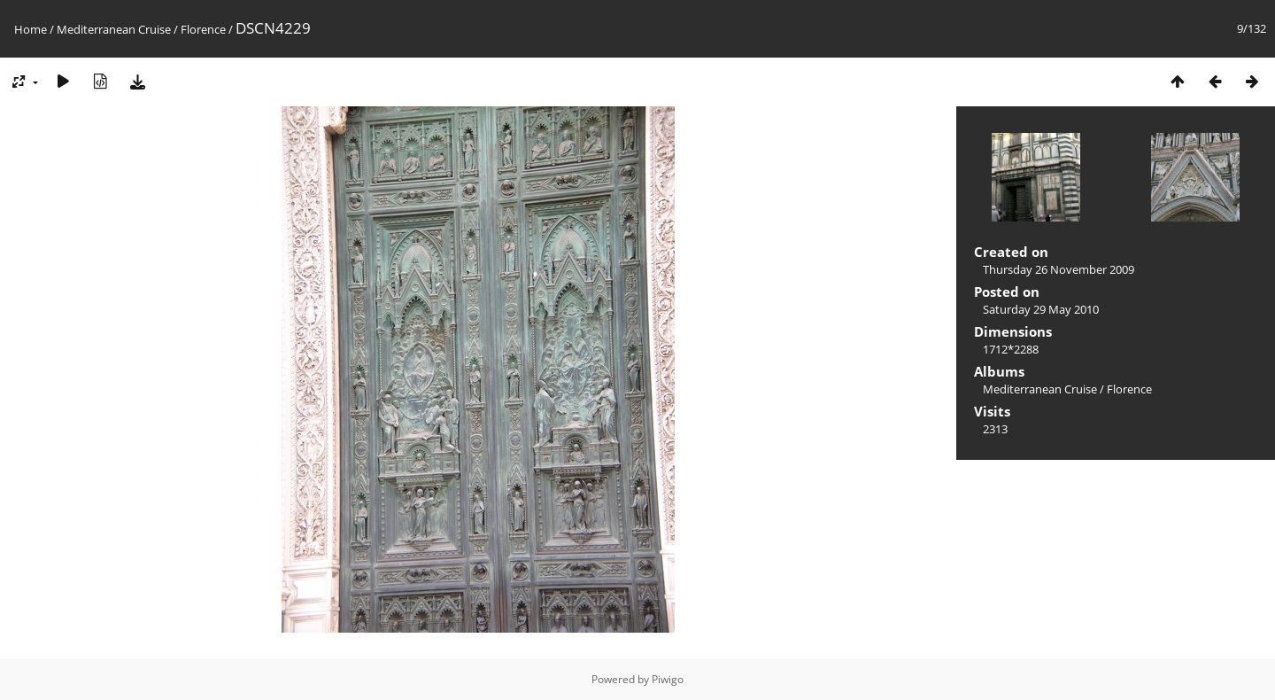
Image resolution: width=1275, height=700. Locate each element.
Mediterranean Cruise (114, 29)
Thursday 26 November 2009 (1058, 269)
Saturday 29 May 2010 (1041, 309)
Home (30, 29)
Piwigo (668, 679)
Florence (203, 29)
